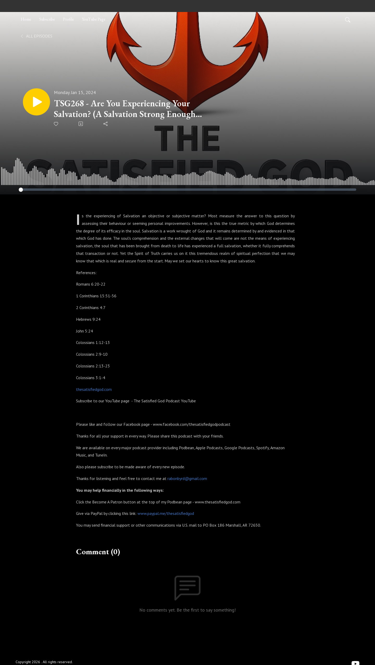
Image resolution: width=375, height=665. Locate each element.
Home (26, 19)
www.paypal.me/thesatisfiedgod (166, 513)
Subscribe (47, 19)
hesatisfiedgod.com (95, 389)
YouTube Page (93, 19)
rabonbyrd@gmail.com (187, 478)
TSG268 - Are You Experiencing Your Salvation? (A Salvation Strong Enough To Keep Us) (125, 108)
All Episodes (36, 36)
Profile (68, 19)
